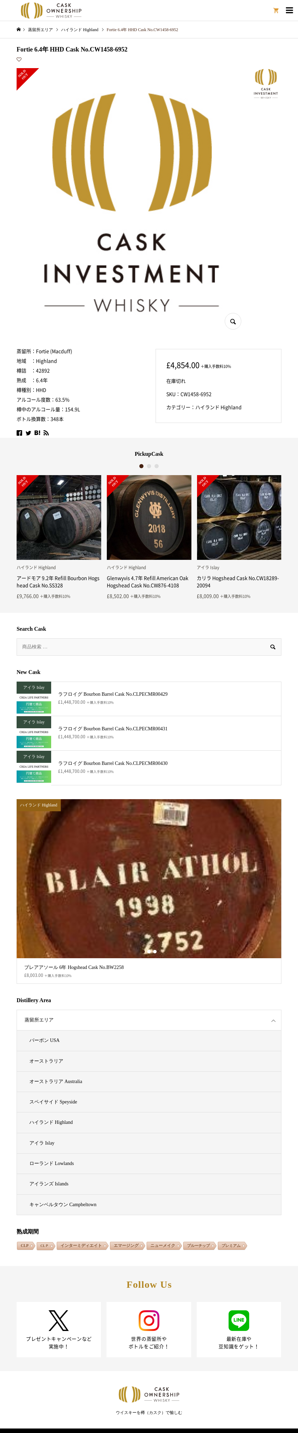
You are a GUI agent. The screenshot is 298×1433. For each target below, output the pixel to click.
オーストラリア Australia (55, 1081)
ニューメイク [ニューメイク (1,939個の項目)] (162, 1245)
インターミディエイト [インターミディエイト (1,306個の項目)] (81, 1245)
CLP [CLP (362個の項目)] (25, 1246)
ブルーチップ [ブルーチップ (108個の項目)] (198, 1246)
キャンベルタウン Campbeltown (62, 1204)
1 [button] (141, 466)
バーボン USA (44, 1040)
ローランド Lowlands (51, 1163)
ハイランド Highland (218, 407)
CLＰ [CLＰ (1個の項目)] (44, 1246)
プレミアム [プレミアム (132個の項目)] (231, 1246)
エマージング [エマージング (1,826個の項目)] (126, 1245)
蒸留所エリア (39, 1020)
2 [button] (149, 466)
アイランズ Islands (48, 1183)
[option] (59, 537)
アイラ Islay (42, 1143)
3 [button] (157, 466)
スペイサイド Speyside (53, 1101)
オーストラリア (46, 1061)
